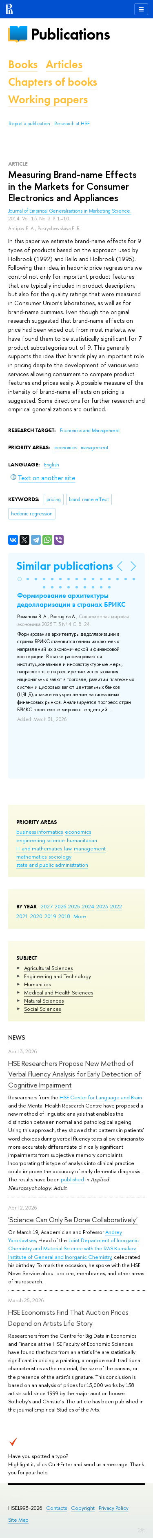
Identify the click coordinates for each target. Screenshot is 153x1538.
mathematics (31, 856)
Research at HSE (72, 123)
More (79, 916)
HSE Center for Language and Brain (101, 1097)
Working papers (48, 99)
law (68, 848)
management (90, 848)
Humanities (37, 984)
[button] (20, 579)
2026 (60, 906)
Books (23, 64)
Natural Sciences (44, 1000)
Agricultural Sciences (48, 968)
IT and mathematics (39, 848)
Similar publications (64, 566)
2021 (22, 916)
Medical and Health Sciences (58, 992)
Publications (70, 34)
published (72, 1179)
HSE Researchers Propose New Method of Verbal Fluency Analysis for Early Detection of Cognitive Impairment (74, 1074)
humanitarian (82, 840)
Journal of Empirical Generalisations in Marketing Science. (69, 211)
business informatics (39, 831)
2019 (50, 916)
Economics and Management (90, 430)
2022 (116, 906)
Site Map (18, 1519)
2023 (102, 906)
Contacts (56, 1508)
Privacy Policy (114, 1508)
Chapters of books (52, 82)
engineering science (40, 840)
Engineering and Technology (57, 976)
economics (78, 831)
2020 (36, 916)
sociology (60, 856)
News (16, 1037)
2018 (64, 916)
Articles (64, 64)
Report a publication (29, 123)
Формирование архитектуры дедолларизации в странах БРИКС (71, 600)
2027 (47, 906)
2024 (88, 906)
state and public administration (52, 864)
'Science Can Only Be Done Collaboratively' (72, 1219)
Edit (141, 1530)
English (51, 465)
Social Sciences (42, 1008)
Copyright (83, 1508)
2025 (74, 906)
